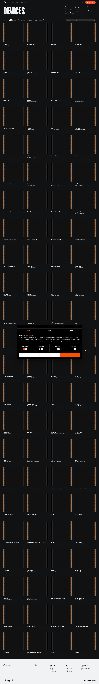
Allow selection (50, 355)
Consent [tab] (28, 330)
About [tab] (71, 330)
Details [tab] (49, 330)
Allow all (70, 355)
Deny (28, 355)
